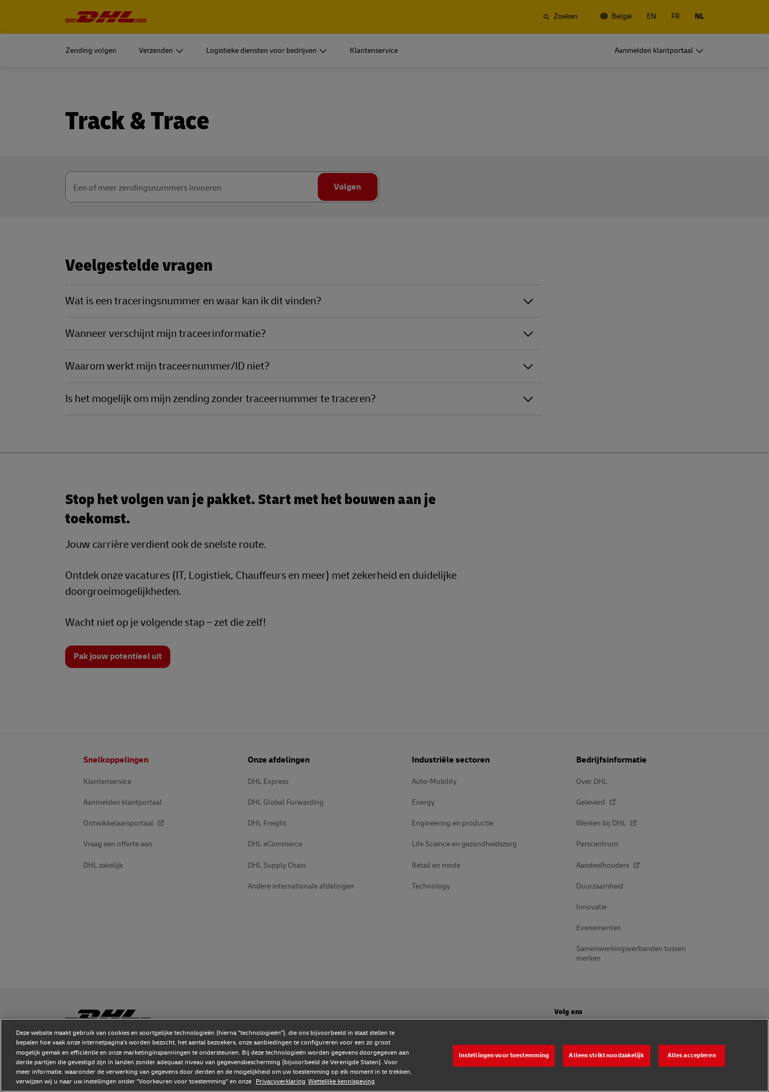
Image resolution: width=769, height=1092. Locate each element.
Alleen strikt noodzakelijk (606, 1055)
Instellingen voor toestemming (504, 1055)
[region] (384, 1055)
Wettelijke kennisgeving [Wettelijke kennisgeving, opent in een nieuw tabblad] (341, 1082)
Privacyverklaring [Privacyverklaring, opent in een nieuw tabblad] (280, 1082)
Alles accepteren (692, 1055)
